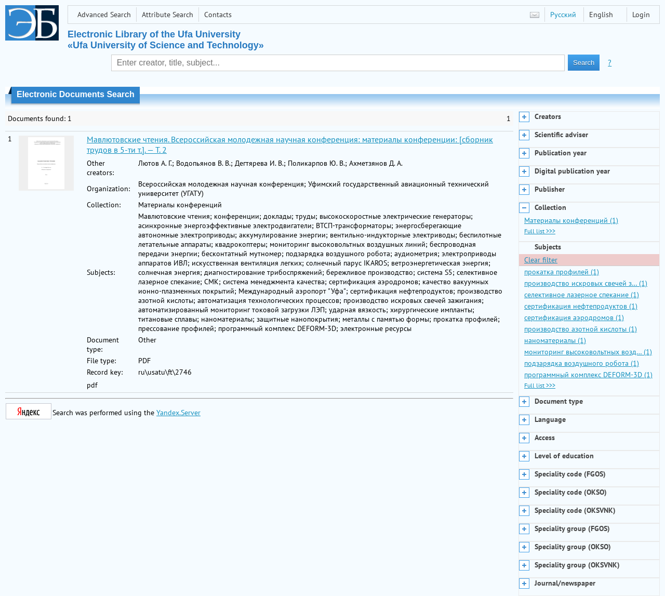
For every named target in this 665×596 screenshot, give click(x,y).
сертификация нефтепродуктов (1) (580, 306)
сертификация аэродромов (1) (574, 317)
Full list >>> (539, 231)
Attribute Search (167, 14)
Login (641, 14)
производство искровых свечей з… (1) (585, 283)
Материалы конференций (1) (571, 220)
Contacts (218, 14)
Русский (563, 14)
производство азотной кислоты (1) (580, 329)
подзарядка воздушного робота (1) (581, 363)
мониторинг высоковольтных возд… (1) (588, 351)
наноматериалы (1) (555, 340)
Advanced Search (104, 14)
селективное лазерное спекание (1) (581, 294)
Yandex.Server (178, 412)
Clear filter (540, 259)
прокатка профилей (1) (561, 271)
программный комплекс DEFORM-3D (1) (588, 374)
